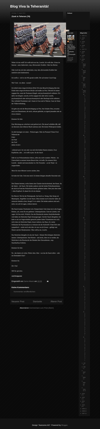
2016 (83, 51)
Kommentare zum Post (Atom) (41, 308)
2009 (83, 408)
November (84, 71)
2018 (83, 45)
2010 (83, 405)
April (84, 372)
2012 (83, 397)
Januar (84, 390)
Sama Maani (71, 42)
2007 (83, 413)
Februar (84, 383)
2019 (83, 41)
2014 (83, 59)
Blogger (64, 425)
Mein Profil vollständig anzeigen (70, 59)
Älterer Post (56, 301)
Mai (84, 367)
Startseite (37, 301)
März (84, 377)
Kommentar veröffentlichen (24, 292)
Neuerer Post (18, 301)
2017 (83, 49)
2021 (83, 35)
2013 (83, 393)
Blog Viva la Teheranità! (29, 6)
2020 (83, 38)
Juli (84, 363)
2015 (83, 55)
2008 (83, 411)
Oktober (84, 78)
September (84, 85)
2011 (83, 401)
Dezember (84, 64)
